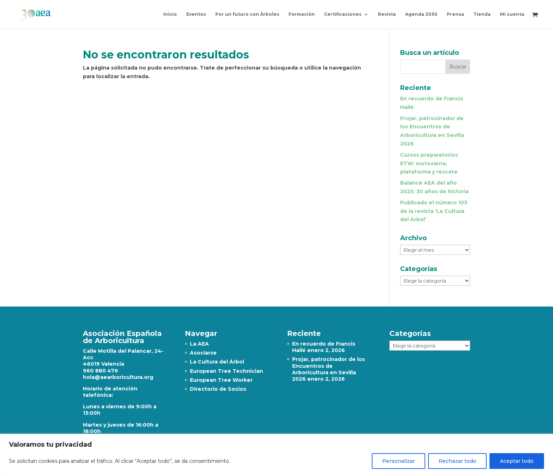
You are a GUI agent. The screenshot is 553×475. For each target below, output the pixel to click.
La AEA (199, 344)
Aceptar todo (517, 461)
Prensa (455, 14)
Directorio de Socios (218, 389)
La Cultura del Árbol (217, 361)
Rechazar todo (457, 461)
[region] (276, 454)
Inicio (170, 14)
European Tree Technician (226, 371)
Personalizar (398, 461)
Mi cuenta (512, 14)
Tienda (482, 14)
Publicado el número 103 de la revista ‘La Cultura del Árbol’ (433, 211)
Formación (302, 14)
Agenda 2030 (421, 14)
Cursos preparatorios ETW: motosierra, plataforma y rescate (429, 163)
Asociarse (203, 353)
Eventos (196, 14)
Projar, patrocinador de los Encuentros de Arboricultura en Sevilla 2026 (328, 369)
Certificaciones (342, 14)
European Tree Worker (221, 380)
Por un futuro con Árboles (247, 14)
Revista (387, 14)
